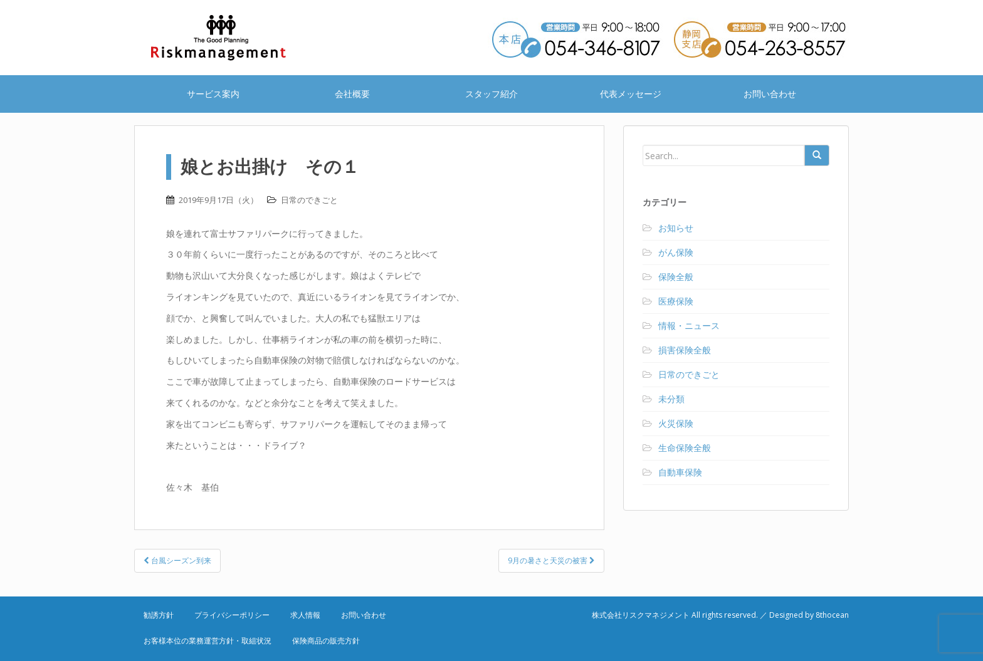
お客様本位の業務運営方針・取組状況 (207, 640)
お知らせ (675, 228)
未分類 (671, 399)
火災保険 (675, 423)
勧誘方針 (159, 615)
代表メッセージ (630, 94)
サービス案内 (213, 94)
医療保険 (675, 301)
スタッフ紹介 (491, 94)
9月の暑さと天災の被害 (551, 560)
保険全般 (675, 277)
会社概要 (352, 94)
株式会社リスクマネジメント (234, 38)
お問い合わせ (770, 94)
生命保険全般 (684, 448)
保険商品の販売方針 (326, 640)
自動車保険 (680, 472)
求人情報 (305, 615)
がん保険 (675, 252)
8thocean (832, 615)
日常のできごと (309, 200)
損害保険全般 (684, 350)
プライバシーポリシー (232, 615)
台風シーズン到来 (177, 560)
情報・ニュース (689, 325)
